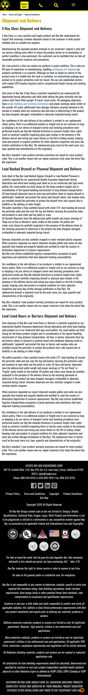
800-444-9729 (28, 478)
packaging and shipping (64, 69)
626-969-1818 (46, 478)
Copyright (54, 494)
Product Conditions (72, 494)
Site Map (44, 498)
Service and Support (16, 14)
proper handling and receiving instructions (28, 104)
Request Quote (24, 5)
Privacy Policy (13, 494)
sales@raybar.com (48, 474)
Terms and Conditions (34, 494)
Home (5, 14)
